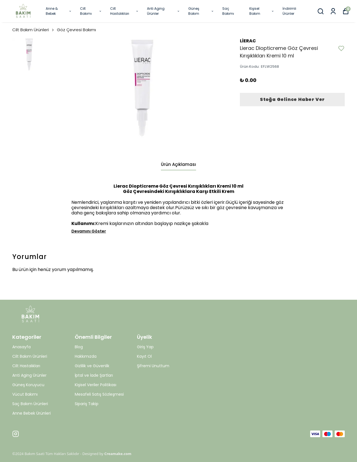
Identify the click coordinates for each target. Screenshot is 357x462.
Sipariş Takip (86, 404)
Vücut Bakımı (25, 394)
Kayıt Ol (144, 356)
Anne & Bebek (59, 11)
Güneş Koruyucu (28, 385)
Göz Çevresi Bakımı (76, 30)
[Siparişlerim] (333, 11)
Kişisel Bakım (261, 11)
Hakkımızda (86, 356)
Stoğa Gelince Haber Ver (292, 99)
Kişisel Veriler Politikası (95, 385)
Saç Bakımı (228, 11)
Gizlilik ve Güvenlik (92, 366)
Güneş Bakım (201, 11)
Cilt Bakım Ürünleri (33, 30)
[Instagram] (15, 433)
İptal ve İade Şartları (94, 375)
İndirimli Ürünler (289, 11)
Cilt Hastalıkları (124, 11)
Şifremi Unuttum (153, 366)
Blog (79, 347)
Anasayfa (21, 347)
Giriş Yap (145, 347)
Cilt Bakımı (91, 11)
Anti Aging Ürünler (163, 11)
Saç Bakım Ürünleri (30, 404)
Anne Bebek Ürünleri (31, 413)
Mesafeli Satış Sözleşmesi (99, 394)
